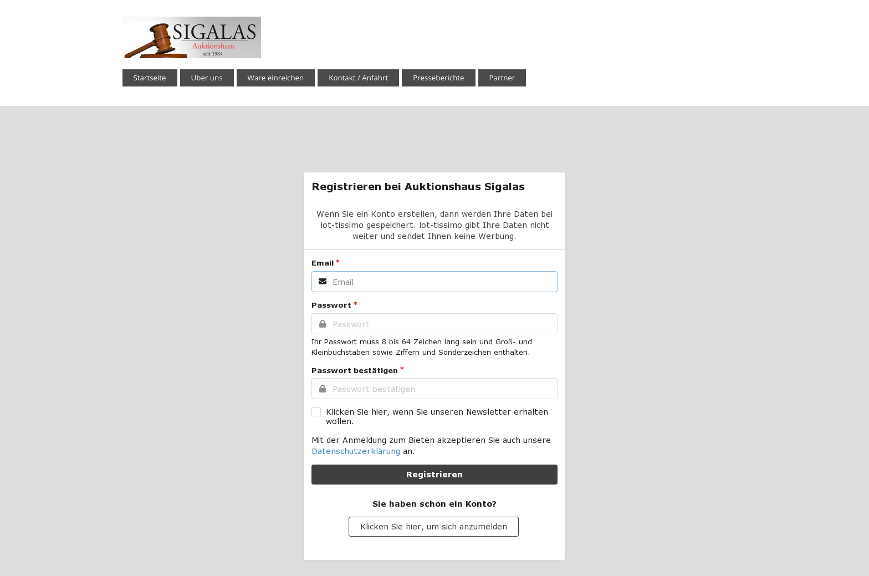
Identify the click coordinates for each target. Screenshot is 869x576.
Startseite (150, 78)
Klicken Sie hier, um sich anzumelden (433, 526)
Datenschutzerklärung (355, 451)
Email (322, 262)
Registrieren (434, 474)
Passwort (331, 304)
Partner (502, 78)
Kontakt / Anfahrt (358, 78)
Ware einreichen (276, 78)
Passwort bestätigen (354, 370)
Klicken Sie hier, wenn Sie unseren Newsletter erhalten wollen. (437, 416)
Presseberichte (438, 78)
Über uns (207, 78)
